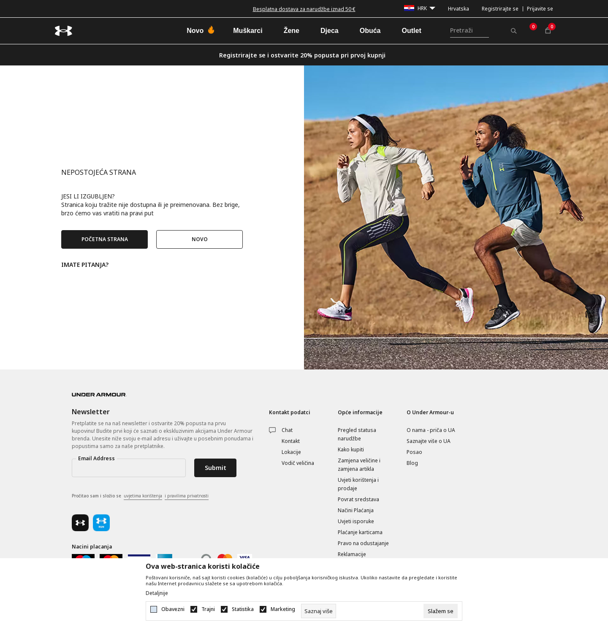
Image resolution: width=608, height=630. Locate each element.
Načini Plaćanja (356, 510)
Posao (414, 452)
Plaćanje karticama (360, 532)
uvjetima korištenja (143, 496)
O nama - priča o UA (431, 430)
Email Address (96, 458)
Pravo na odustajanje (363, 543)
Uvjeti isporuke (356, 521)
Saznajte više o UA (429, 441)
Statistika (243, 609)
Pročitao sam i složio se (140, 496)
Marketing (283, 609)
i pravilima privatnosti (187, 496)
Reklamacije (352, 554)
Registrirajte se (500, 8)
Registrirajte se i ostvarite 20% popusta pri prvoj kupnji (302, 55)
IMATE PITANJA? (85, 264)
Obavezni (173, 609)
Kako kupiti (351, 449)
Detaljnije (157, 593)
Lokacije (291, 452)
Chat (287, 430)
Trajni (208, 609)
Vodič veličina (298, 463)
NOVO (200, 239)
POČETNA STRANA (104, 239)
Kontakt (291, 441)
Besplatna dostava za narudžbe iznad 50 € (304, 9)
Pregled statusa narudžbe (357, 434)
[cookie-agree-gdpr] (440, 611)
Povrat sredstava (358, 499)
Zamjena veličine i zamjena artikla (359, 464)
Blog (412, 463)
